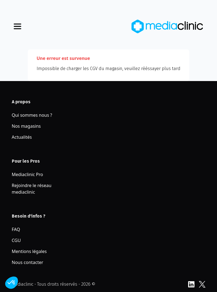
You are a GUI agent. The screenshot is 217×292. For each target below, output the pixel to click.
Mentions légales (29, 251)
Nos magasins (26, 126)
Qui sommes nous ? (32, 115)
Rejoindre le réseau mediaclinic (31, 188)
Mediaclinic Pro (27, 174)
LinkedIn (191, 284)
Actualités (22, 137)
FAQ (16, 229)
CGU (16, 240)
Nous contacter (27, 262)
